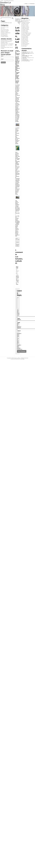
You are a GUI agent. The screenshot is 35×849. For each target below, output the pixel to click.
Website (19, 332)
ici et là (3, 28)
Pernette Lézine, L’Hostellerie (7, 43)
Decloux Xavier (25, 25)
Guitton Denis (25, 30)
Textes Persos (4, 34)
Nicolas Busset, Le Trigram (7, 40)
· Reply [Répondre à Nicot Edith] (17, 273)
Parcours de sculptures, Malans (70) (20, 21)
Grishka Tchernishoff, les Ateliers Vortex (7, 42)
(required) (19, 321)
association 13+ (25, 21)
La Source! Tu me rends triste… (27, 60)
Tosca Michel (25, 44)
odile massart (25, 38)
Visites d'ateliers (5, 36)
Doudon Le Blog (5, 3)
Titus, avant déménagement (27, 56)
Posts (26, 3)
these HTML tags (18, 316)
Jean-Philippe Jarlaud (26, 33)
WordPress (17, 361)
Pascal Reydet (25, 40)
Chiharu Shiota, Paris (17, 20)
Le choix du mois (5, 29)
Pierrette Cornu (25, 41)
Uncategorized (5, 35)
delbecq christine (25, 27)
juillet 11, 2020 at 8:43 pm (17, 271)
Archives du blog (5, 26)
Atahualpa (22, 361)
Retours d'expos (5, 31)
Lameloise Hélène (26, 35)
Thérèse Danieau (25, 43)
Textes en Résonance (6, 32)
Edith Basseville (25, 28)
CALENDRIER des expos (7, 22)
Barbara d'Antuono (26, 22)
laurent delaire (25, 36)
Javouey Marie (25, 31)
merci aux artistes (5, 30)
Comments (32, 3)
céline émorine (25, 24)
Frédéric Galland (25, 29)
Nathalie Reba (25, 37)
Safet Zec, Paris (30, 52)
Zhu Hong (24, 46)
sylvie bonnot (25, 42)
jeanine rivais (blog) (26, 34)
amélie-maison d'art (26, 19)
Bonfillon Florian (25, 23)
